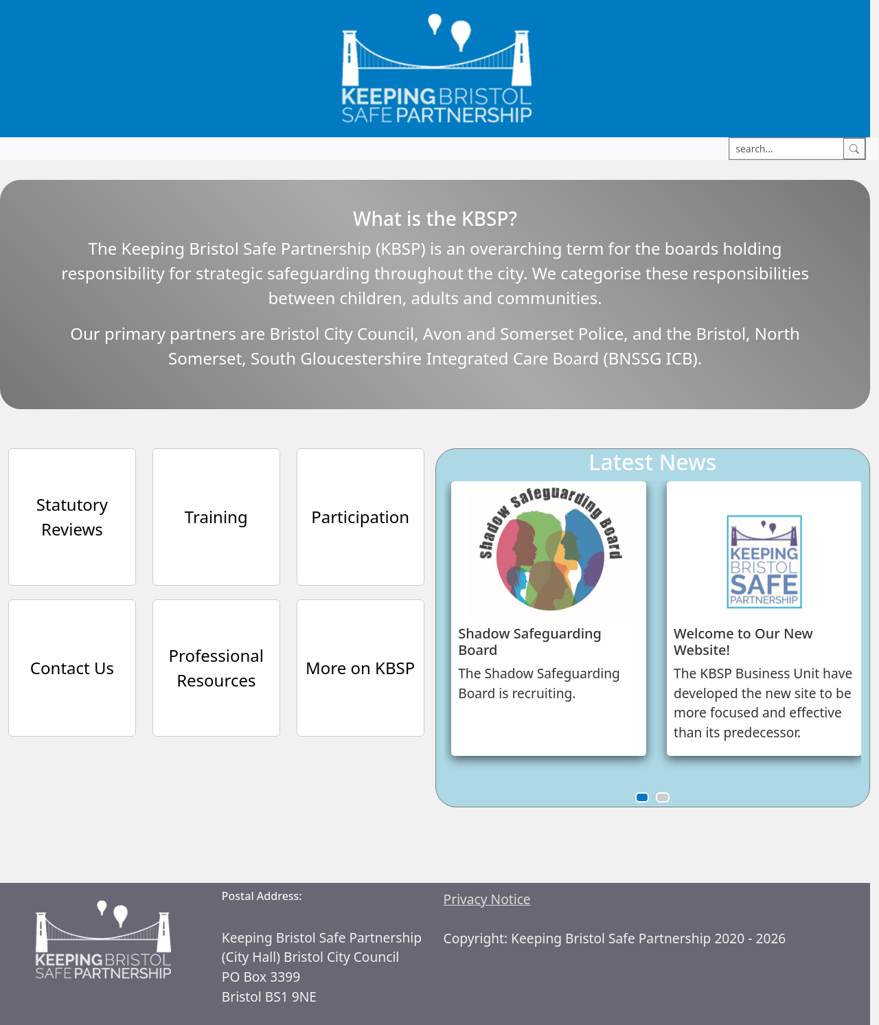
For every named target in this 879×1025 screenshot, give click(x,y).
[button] (642, 797)
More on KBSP (360, 667)
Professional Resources (216, 667)
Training (216, 516)
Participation (360, 516)
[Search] (854, 148)
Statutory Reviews (72, 516)
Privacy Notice (487, 899)
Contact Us (72, 667)
